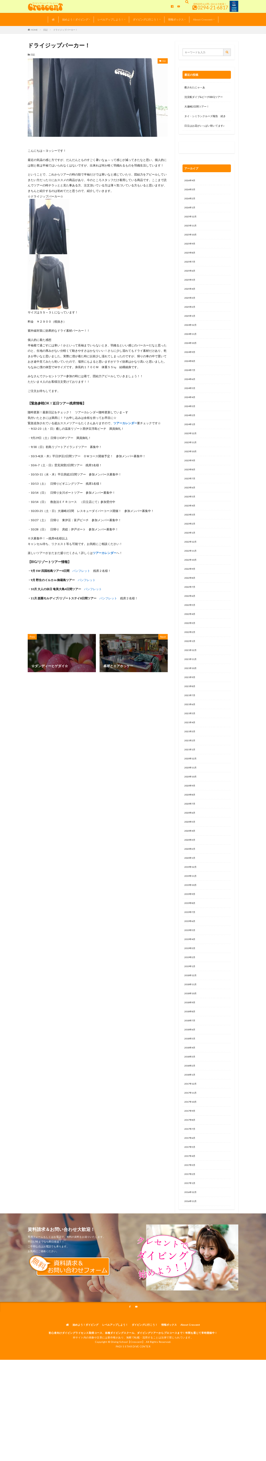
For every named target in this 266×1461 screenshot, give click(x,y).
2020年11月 (191, 803)
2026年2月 (190, 199)
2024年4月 (190, 410)
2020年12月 (191, 794)
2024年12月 (191, 334)
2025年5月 (190, 286)
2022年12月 (191, 564)
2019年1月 (190, 1014)
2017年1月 (190, 1244)
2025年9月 (190, 247)
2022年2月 (190, 660)
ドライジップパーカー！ (65, 29)
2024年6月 (190, 391)
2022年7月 (190, 612)
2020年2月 (190, 890)
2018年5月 (190, 1091)
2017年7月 (190, 1187)
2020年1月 (190, 899)
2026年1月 (190, 209)
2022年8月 (190, 602)
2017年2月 (190, 1235)
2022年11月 (191, 573)
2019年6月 (190, 966)
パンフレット (81, 570)
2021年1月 (190, 784)
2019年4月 (190, 986)
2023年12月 (191, 449)
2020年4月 (190, 871)
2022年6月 (190, 621)
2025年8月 (190, 257)
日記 (45, 29)
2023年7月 (190, 497)
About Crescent (203, 19)
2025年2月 (190, 315)
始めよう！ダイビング (75, 19)
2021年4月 (190, 756)
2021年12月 (191, 679)
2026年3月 (190, 190)
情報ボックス (176, 19)
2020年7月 (190, 842)
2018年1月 (190, 1129)
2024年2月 (190, 430)
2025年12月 (191, 219)
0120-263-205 (194, 148)
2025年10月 (191, 238)
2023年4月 (190, 525)
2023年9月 (190, 478)
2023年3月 (190, 535)
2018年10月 (191, 1043)
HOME (34, 29)
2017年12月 (191, 1139)
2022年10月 (191, 583)
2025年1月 (190, 324)
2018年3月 (190, 1110)
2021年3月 (190, 765)
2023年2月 (190, 545)
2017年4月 (190, 1216)
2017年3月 (190, 1225)
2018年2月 (190, 1120)
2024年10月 (191, 353)
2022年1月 (190, 669)
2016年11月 (191, 1264)
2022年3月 (190, 650)
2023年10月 (191, 468)
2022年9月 (190, 593)
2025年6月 (190, 276)
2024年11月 (191, 343)
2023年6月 (190, 506)
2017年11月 (191, 1149)
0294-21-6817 (212, 8)
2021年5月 (190, 746)
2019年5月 (190, 976)
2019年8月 (190, 947)
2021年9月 (190, 708)
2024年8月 (190, 372)
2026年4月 (190, 180)
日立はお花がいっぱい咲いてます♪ (204, 125)
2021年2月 (190, 775)
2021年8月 (190, 717)
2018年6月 (190, 1081)
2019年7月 (190, 957)
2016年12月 (191, 1254)
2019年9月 (190, 938)
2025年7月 (190, 267)
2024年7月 (190, 382)
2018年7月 (190, 1072)
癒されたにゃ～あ (194, 87)
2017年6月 (190, 1196)
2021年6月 (190, 736)
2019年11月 (191, 918)
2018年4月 (190, 1101)
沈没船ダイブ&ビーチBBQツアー (203, 96)
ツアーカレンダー (125, 423)
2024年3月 (190, 420)
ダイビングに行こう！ (146, 19)
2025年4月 (190, 295)
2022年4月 (190, 640)
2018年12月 (191, 1024)
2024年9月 (190, 362)
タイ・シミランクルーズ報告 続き (205, 116)
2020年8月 (190, 832)
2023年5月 (190, 516)
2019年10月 (191, 928)
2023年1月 (190, 554)
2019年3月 (190, 995)
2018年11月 (191, 1034)
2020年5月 (190, 861)
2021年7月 (190, 727)
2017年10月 (191, 1158)
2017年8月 (190, 1177)
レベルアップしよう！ (110, 19)
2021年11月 (191, 688)
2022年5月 (190, 631)
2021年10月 (191, 698)
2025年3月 (190, 305)
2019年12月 (191, 909)
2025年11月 (191, 228)
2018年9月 (190, 1053)
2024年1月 (190, 439)
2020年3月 (190, 880)
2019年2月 (190, 1005)
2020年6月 (190, 851)
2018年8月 (190, 1062)
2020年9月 (190, 823)
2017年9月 (190, 1168)
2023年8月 (190, 487)
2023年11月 (191, 458)
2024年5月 (190, 401)
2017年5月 (190, 1206)
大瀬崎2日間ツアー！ (196, 106)
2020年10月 (191, 813)
